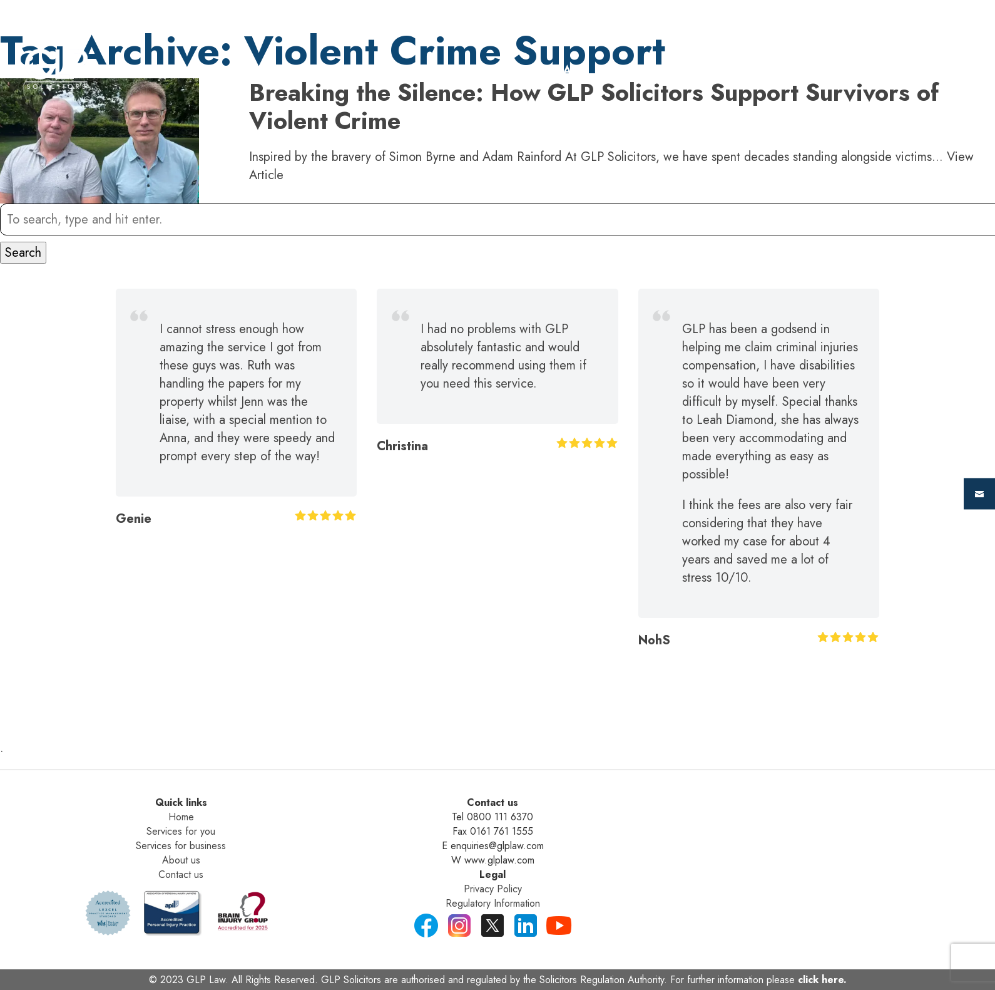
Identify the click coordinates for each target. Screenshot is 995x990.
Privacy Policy (493, 889)
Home (423, 70)
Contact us (180, 874)
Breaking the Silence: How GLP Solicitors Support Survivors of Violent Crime (594, 106)
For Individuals (532, 70)
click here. (822, 979)
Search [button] (23, 253)
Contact (877, 70)
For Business (667, 70)
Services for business (181, 845)
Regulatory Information (493, 903)
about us (779, 70)
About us (181, 860)
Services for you (180, 831)
